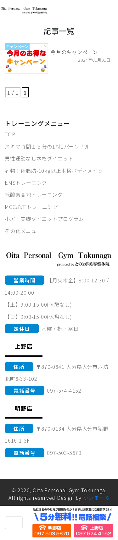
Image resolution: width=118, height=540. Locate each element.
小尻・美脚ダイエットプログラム (44, 218)
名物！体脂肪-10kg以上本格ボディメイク (54, 170)
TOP (10, 134)
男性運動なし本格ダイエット (39, 158)
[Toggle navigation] (14, 522)
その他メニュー (23, 231)
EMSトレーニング (26, 182)
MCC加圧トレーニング (31, 206)
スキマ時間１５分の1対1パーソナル (47, 146)
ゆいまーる (96, 497)
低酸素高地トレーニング (34, 194)
